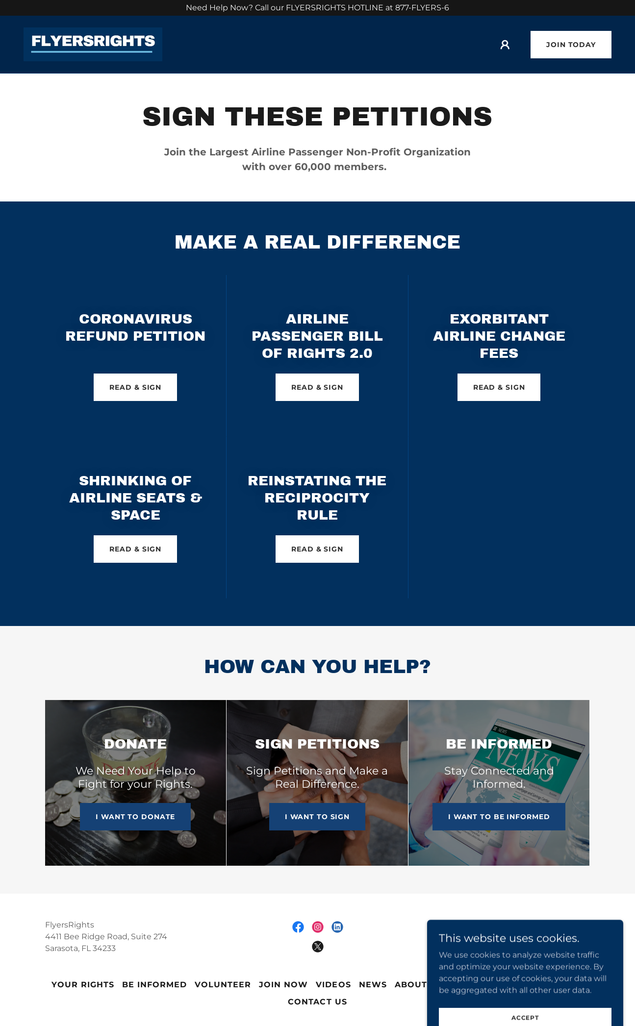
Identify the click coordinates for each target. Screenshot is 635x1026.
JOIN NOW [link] (283, 984)
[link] (93, 44)
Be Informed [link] (154, 984)
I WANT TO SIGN (317, 816)
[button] (505, 44)
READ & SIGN (135, 387)
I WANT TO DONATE (135, 816)
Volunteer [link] (223, 984)
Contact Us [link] (317, 1001)
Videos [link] (333, 984)
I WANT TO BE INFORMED (499, 816)
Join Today (571, 44)
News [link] (373, 984)
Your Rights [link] (82, 984)
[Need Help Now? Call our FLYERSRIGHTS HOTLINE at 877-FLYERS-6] (317, 8)
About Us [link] (418, 984)
